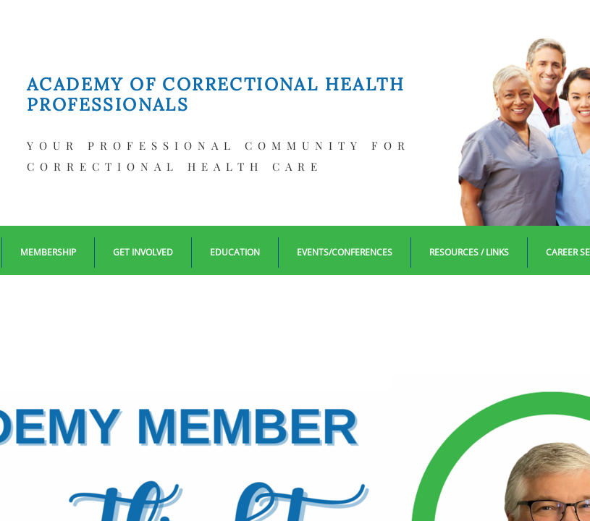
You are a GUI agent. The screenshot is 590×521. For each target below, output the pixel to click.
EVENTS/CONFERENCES (344, 252)
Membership (48, 252)
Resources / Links (469, 252)
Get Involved (143, 252)
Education (235, 252)
